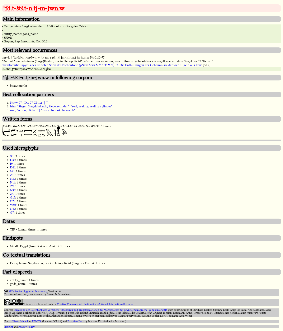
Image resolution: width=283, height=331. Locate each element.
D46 (12, 167)
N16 (12, 182)
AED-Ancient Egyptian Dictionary (27, 291)
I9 (11, 164)
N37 (12, 179)
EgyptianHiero (75, 321)
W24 (13, 205)
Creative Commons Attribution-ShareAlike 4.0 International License (95, 304)
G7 (12, 212)
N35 (12, 190)
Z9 (12, 186)
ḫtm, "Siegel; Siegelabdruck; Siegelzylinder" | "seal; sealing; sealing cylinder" (61, 106)
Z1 (12, 175)
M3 (12, 171)
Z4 (12, 194)
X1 (12, 156)
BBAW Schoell (20, 321)
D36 (12, 160)
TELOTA (37, 321)
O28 (12, 201)
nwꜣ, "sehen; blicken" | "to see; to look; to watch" (42, 110)
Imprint (8, 326)
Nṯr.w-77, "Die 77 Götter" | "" (29, 102)
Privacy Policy (26, 326)
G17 (12, 197)
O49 (12, 209)
